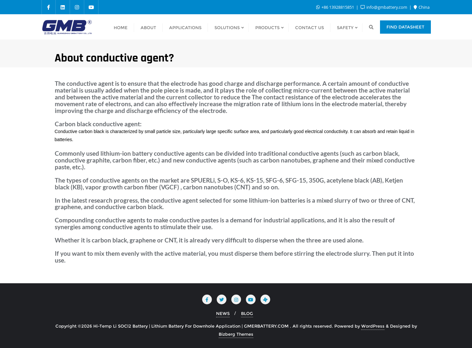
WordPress (373, 326)
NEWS (223, 313)
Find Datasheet (405, 26)
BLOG (247, 313)
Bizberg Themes (236, 334)
